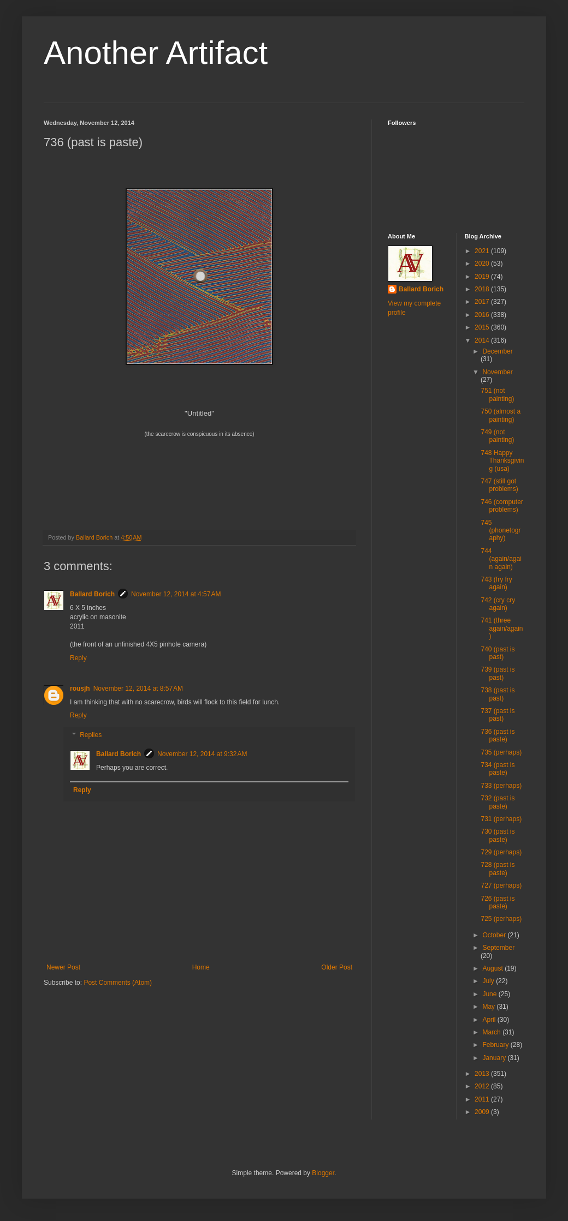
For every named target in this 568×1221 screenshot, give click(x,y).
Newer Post (63, 967)
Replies (91, 735)
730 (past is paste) (497, 835)
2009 (483, 1112)
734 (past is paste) (497, 768)
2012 (483, 1086)
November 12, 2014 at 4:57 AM (176, 594)
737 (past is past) (497, 714)
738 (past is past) (497, 694)
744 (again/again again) (501, 559)
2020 (483, 263)
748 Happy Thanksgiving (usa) (502, 460)
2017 (483, 302)
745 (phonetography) (500, 530)
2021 (483, 251)
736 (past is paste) (497, 735)
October (494, 935)
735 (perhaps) (501, 752)
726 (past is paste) (497, 902)
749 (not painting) (497, 436)
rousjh (80, 688)
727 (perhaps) (501, 885)
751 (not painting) (497, 394)
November (497, 372)
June (490, 994)
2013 (483, 1074)
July (489, 981)
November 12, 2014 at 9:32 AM (202, 754)
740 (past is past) (497, 653)
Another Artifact (156, 52)
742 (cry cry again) (498, 604)
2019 (483, 276)
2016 (483, 315)
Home (201, 967)
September (498, 947)
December (497, 351)
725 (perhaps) (501, 919)
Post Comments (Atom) (118, 982)
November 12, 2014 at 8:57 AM (138, 688)
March (492, 1032)
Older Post (336, 967)
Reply (78, 658)
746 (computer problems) (502, 505)
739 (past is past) (497, 673)
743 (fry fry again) (496, 583)
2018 (483, 289)
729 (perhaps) (501, 852)
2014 (483, 340)
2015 (483, 327)
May (489, 1006)
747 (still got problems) (499, 485)
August (493, 968)
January (494, 1058)
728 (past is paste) (497, 868)
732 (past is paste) (497, 802)
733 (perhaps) (501, 785)
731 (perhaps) (501, 819)
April (489, 1020)
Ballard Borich (92, 594)
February (496, 1045)
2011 (483, 1099)
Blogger (323, 1173)
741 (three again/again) (502, 628)
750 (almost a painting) (500, 415)
